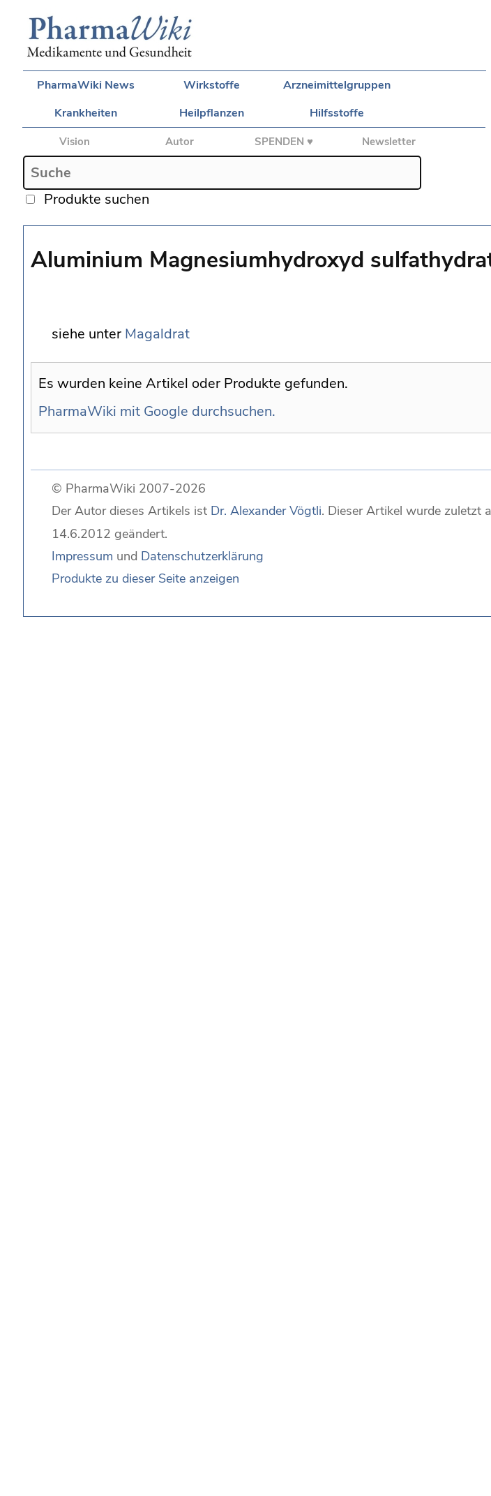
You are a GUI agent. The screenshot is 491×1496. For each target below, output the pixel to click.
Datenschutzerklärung (202, 556)
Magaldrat (157, 333)
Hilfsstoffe (337, 113)
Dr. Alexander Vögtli (266, 510)
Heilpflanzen (211, 113)
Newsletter (389, 142)
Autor (179, 142)
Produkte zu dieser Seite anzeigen (145, 578)
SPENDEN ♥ (284, 142)
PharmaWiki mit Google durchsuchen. (156, 411)
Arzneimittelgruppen (337, 85)
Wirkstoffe (211, 85)
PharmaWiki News (86, 85)
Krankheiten (85, 113)
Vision (74, 142)
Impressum (82, 556)
